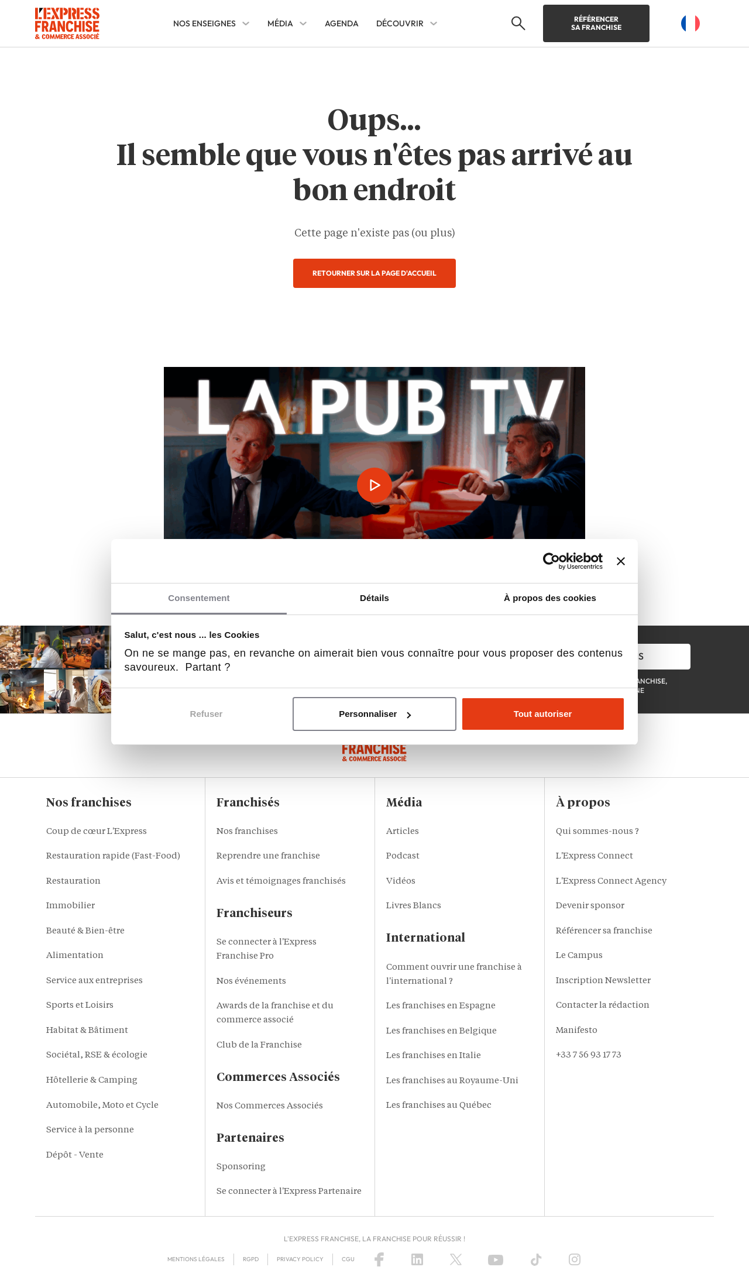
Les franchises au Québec (439, 1105)
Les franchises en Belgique (441, 1031)
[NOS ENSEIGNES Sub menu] (246, 23)
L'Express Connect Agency (611, 881)
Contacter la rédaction (603, 1005)
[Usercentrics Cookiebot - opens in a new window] (551, 561)
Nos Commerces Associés (270, 1106)
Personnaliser (375, 714)
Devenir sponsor (590, 906)
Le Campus (579, 956)
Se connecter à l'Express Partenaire (289, 1191)
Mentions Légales (196, 1259)
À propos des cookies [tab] (550, 598)
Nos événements (251, 981)
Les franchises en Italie (433, 1056)
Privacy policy (300, 1259)
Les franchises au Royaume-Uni (452, 1081)
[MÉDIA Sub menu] (303, 23)
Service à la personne (90, 1130)
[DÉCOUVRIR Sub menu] (434, 23)
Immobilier (70, 906)
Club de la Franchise (259, 1045)
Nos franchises (247, 832)
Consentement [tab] (198, 598)
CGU (348, 1259)
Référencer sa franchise (596, 23)
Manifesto (576, 1030)
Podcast (403, 856)
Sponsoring (241, 1167)
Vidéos (400, 881)
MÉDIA (280, 23)
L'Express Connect (594, 856)
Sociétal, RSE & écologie (96, 1055)
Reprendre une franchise (268, 856)
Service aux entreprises (94, 981)
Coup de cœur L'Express (96, 832)
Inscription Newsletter (603, 981)
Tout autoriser (543, 714)
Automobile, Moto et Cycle (102, 1105)
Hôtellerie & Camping (92, 1080)
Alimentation (75, 956)
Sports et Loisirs (80, 1005)
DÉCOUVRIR (400, 23)
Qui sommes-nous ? (597, 832)
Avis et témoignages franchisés (281, 881)
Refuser (206, 714)
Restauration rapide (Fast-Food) (113, 856)
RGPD (251, 1259)
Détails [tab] (374, 598)
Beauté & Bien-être (85, 931)
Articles (402, 832)
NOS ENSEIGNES (204, 23)
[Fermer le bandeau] (621, 561)
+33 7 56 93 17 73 (588, 1055)
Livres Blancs (413, 906)
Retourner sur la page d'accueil (374, 273)
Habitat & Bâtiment (87, 1030)
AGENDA (342, 23)
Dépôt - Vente (75, 1155)
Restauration (73, 881)
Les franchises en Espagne (441, 1006)
